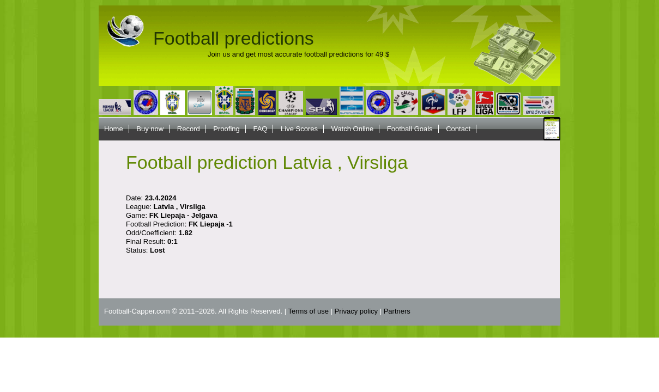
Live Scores (299, 129)
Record (188, 129)
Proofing (226, 129)
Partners (397, 311)
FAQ (260, 129)
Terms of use (308, 311)
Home (113, 129)
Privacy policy (356, 311)
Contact (458, 129)
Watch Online (352, 129)
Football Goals (410, 129)
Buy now (150, 129)
